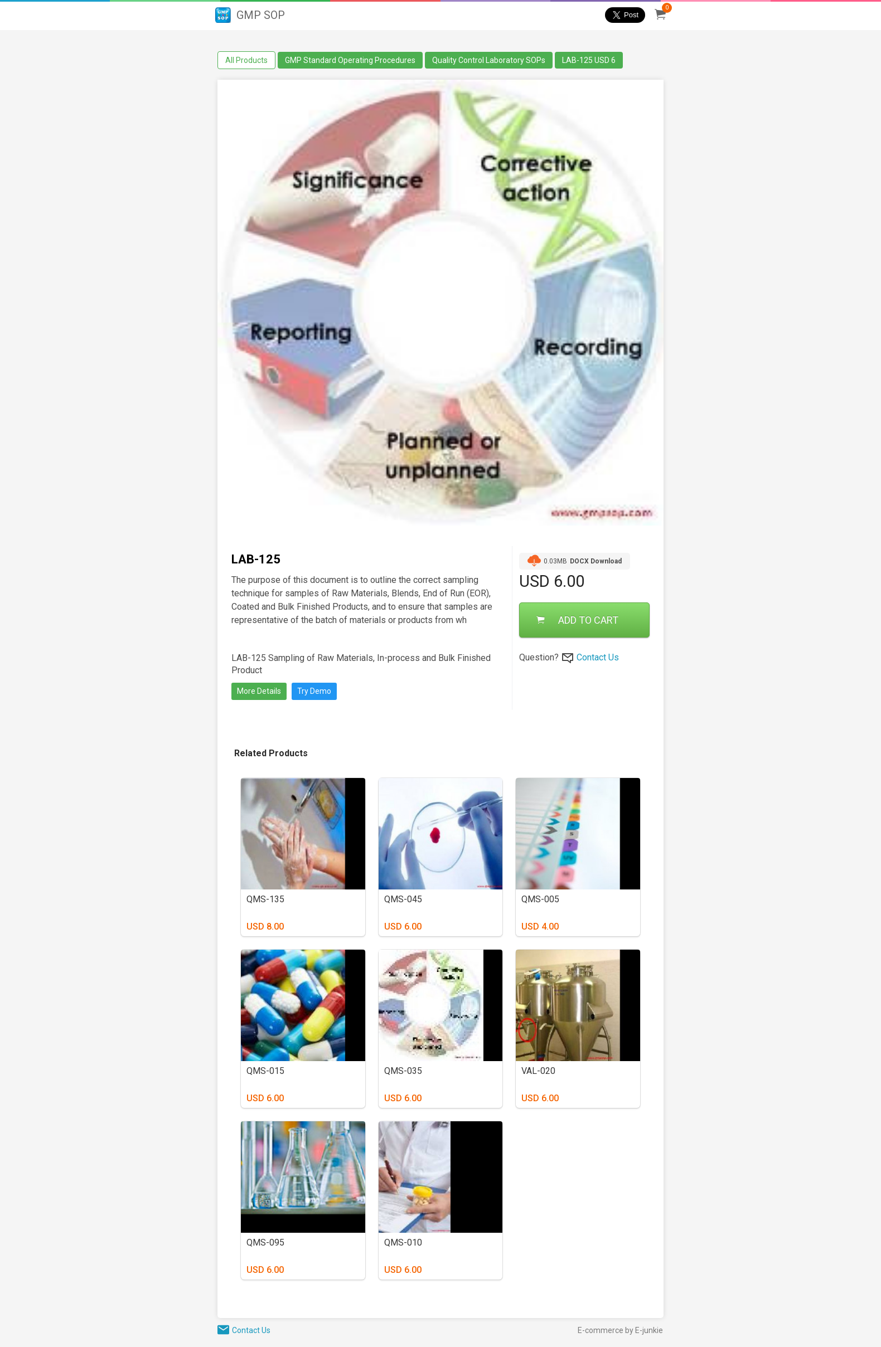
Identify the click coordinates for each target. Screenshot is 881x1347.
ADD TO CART (577, 620)
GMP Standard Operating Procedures (350, 60)
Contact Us (598, 657)
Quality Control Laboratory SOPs (488, 60)
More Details (259, 691)
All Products (246, 60)
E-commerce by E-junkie (620, 1330)
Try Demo (314, 691)
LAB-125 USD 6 (589, 60)
